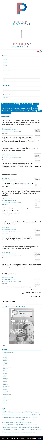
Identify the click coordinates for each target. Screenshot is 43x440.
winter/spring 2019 (6, 386)
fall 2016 (27, 110)
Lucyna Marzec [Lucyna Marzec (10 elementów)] (30, 420)
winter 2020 (23, 108)
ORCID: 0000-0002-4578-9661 (9, 155)
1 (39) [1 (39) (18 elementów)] (4, 412)
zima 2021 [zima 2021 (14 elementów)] (32, 432)
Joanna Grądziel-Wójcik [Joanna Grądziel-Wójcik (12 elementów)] (7, 420)
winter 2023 (36, 103)
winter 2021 (5, 375)
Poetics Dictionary (6, 68)
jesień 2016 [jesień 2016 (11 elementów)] (13, 417)
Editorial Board (6, 97)
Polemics (5, 79)
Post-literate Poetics (9, 274)
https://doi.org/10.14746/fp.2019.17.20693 (12, 157)
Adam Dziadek (5, 227)
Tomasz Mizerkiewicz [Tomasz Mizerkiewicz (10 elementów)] (13, 427)
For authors (5, 91)
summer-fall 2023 (6, 360)
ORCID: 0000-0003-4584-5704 (9, 229)
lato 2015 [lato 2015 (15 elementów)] (21, 420)
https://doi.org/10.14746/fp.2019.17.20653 (12, 255)
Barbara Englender (7, 198)
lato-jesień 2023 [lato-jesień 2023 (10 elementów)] (15, 420)
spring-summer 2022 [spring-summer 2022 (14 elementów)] (15, 422)
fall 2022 (4, 365)
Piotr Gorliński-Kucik (7, 277)
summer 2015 (5, 403)
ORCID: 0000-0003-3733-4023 (9, 279)
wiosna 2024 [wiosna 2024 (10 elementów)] (11, 432)
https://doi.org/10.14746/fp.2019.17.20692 (12, 181)
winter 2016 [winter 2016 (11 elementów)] (32, 427)
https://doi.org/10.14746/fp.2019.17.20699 (12, 281)
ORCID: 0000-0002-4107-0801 (9, 200)
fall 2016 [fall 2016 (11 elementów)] (20, 415)
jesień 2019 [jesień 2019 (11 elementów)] (23, 417)
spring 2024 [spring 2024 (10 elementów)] (30, 424)
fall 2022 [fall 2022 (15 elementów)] (32, 415)
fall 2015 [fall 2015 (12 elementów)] (16, 415)
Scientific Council (6, 94)
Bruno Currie (5, 178)
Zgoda (39, 438)
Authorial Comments (7, 71)
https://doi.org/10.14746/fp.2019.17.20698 (12, 131)
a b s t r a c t (4, 133)
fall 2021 (4, 370)
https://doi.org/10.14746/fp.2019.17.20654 (12, 202)
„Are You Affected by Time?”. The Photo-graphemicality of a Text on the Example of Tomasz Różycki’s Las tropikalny (21, 193)
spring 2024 (16, 103)
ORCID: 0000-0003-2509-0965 (9, 180)
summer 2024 (9, 103)
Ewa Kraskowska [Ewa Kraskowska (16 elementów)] (8, 415)
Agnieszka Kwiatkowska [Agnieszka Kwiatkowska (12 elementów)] (15, 412)
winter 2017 (21, 110)
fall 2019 (29, 108)
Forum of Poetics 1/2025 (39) (8, 352)
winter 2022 (5, 368)
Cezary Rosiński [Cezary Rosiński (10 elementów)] (36, 412)
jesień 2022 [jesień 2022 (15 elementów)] (34, 417)
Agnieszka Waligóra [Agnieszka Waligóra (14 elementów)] (28, 412)
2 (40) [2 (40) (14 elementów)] (8, 412)
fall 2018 (3, 110)
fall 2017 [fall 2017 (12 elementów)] (24, 415)
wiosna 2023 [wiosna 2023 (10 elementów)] (7, 432)
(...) (2, 144)
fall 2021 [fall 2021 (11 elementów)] (27, 415)
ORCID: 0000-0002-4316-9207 (9, 129)
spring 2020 (16, 108)
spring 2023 (29, 103)
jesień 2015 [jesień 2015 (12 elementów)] (8, 417)
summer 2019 (35, 108)
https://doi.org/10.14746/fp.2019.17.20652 (12, 231)
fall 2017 (15, 110)
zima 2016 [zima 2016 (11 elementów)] (27, 432)
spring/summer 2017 (7, 394)
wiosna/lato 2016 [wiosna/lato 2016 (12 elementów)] (20, 429)
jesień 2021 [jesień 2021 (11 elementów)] (28, 417)
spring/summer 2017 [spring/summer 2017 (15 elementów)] (9, 425)
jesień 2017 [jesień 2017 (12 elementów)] (18, 417)
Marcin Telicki (5, 154)
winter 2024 (23, 103)
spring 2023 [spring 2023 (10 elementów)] (26, 424)
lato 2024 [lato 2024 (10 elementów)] (26, 420)
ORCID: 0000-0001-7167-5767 (8, 254)
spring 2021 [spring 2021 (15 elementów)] (20, 425)
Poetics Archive (6, 74)
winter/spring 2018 (6, 391)
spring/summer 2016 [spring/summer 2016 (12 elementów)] (27, 422)
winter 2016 (33, 110)
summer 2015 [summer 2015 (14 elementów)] (6, 427)
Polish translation (26, 183)
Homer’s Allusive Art (9, 175)
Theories (5, 59)
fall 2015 (39, 110)
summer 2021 (5, 371)
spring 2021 (5, 373)
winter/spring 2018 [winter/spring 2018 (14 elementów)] (23, 427)
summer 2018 (9, 110)
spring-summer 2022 (7, 367)
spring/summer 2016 (7, 399)
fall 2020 (3, 108)
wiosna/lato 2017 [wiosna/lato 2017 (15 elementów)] (30, 429)
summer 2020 (9, 108)
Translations (5, 62)
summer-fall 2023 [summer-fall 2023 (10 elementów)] (34, 424)
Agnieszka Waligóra (7, 128)
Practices (5, 65)
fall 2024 (3, 103)
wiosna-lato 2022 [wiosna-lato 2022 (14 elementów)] (10, 429)
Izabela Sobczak (6, 252)
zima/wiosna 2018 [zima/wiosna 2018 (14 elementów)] (19, 432)
